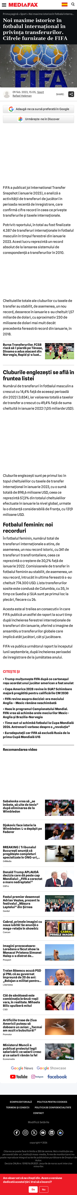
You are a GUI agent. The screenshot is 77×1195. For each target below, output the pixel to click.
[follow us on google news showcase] (51, 1068)
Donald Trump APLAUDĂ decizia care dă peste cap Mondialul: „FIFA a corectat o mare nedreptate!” (22, 877)
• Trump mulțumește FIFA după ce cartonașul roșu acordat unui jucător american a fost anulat (38, 681)
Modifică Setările (38, 1122)
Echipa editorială (21, 1102)
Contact (38, 1113)
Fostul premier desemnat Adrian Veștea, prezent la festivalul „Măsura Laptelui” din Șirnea (21, 902)
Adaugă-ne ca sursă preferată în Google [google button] (38, 109)
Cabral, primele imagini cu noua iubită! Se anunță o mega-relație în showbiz (22, 925)
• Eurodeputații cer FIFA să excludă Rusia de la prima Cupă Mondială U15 (36, 735)
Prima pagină (10, 13)
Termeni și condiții (17, 1107)
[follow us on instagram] (37, 1077)
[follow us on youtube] (18, 1077)
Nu (43, 1189)
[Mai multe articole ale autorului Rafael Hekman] (7, 94)
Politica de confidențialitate (53, 1107)
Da (33, 1189)
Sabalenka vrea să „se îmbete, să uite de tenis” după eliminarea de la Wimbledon (20, 806)
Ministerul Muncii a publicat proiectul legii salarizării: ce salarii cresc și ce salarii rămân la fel (22, 1050)
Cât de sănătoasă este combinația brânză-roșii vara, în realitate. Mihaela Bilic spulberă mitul (21, 1000)
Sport (23, 13)
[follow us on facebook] (57, 1077)
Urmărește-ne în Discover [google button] (38, 119)
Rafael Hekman (22, 95)
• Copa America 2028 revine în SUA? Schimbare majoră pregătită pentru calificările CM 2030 (37, 691)
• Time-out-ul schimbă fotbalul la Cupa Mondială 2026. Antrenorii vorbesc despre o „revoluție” (38, 725)
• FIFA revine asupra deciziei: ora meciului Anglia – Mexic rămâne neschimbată (33, 701)
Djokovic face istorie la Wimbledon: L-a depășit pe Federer (22, 829)
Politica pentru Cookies (52, 1102)
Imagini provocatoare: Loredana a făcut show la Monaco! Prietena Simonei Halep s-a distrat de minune (22, 951)
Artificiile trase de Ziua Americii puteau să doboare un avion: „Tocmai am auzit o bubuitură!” (22, 1025)
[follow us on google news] (22, 1068)
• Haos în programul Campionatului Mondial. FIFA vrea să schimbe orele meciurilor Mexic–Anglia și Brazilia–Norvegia (36, 713)
